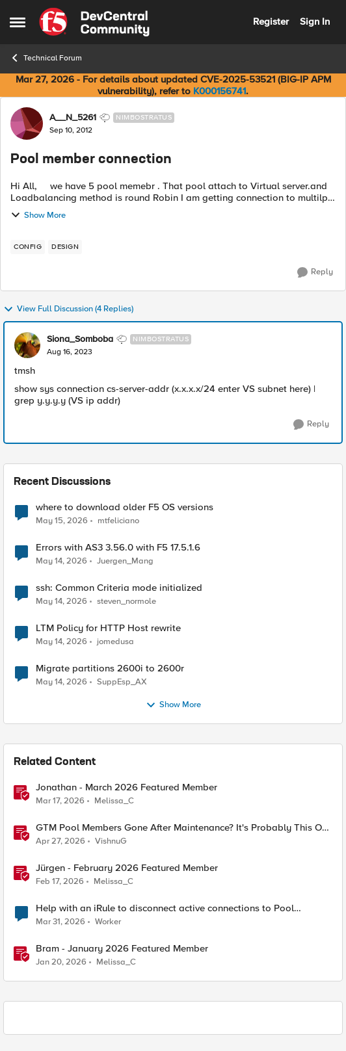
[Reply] (315, 272)
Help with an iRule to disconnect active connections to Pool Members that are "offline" (165, 908)
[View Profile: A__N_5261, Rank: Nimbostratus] (26, 123)
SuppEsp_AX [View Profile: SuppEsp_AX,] (122, 682)
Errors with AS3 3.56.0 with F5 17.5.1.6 (118, 547)
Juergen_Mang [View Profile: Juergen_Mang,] (125, 561)
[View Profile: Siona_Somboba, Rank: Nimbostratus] (27, 345)
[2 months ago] (62, 520)
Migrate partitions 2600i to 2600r (110, 668)
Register (271, 21)
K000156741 (219, 91)
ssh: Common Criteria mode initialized (119, 587)
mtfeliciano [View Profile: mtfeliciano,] (118, 520)
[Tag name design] (65, 247)
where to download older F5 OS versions (124, 507)
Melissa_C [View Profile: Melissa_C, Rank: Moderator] (114, 801)
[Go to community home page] (94, 22)
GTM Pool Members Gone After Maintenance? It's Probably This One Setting (184, 827)
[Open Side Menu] (17, 22)
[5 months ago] (60, 882)
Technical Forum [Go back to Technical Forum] (46, 58)
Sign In (315, 21)
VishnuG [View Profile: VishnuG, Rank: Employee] (111, 841)
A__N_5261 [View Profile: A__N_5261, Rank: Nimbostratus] (72, 117)
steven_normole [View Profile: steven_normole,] (126, 601)
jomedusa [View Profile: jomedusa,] (115, 642)
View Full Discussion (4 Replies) (68, 309)
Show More (38, 215)
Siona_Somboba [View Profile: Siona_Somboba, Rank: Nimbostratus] (80, 339)
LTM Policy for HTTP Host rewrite (108, 628)
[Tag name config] (27, 247)
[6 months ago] (61, 962)
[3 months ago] (60, 842)
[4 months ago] (60, 801)
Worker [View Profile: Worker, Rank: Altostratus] (108, 922)
